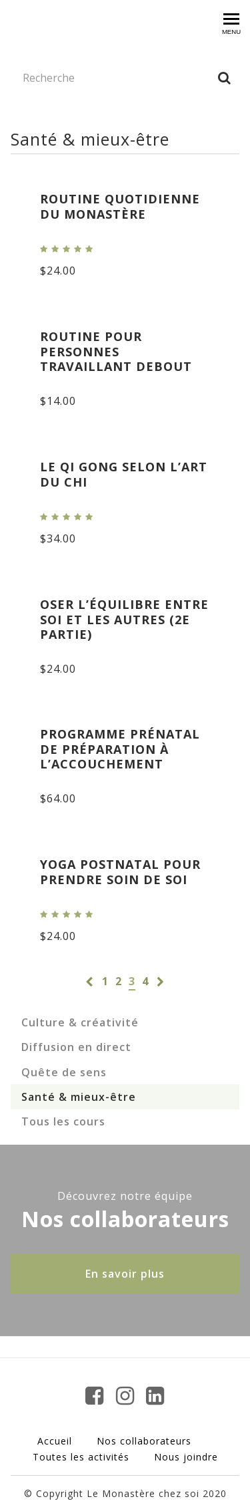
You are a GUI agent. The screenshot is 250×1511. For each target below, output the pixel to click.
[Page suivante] (160, 981)
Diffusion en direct (76, 1047)
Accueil (54, 1441)
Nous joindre (186, 1457)
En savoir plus (125, 1273)
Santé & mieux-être (78, 1097)
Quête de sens (64, 1072)
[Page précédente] (89, 981)
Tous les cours (63, 1121)
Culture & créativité (80, 1022)
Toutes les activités (81, 1457)
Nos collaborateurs (144, 1441)
